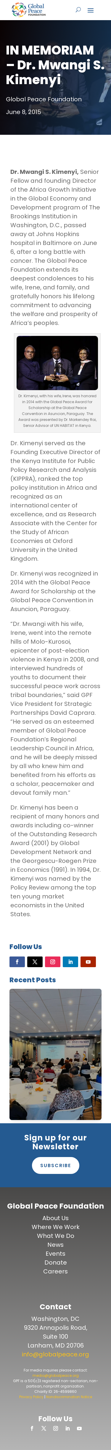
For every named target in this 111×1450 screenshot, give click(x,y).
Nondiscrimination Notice (69, 1396)
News (55, 1245)
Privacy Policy (31, 1396)
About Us (55, 1218)
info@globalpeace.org (55, 1354)
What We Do (55, 1236)
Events (55, 1253)
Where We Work (56, 1227)
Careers (55, 1271)
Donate (55, 1262)
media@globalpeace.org (56, 1375)
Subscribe (55, 1165)
